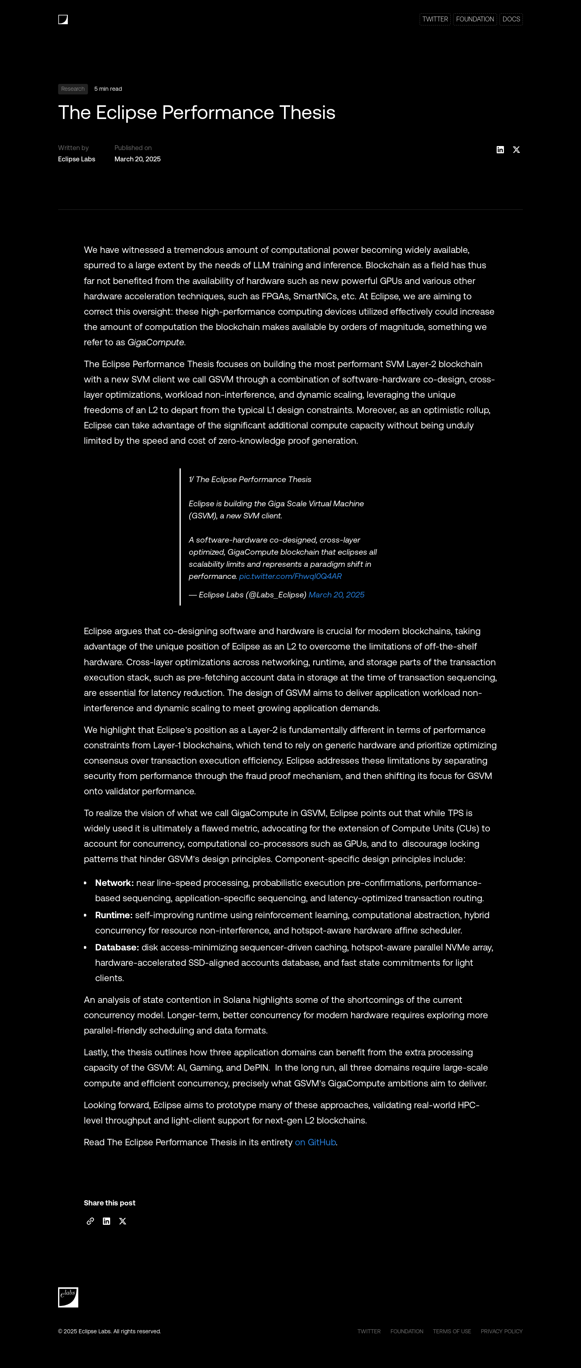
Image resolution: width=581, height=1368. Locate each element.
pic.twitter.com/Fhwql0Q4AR (290, 576)
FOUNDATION (475, 19)
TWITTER (435, 19)
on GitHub (315, 1142)
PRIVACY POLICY (502, 1331)
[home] (63, 20)
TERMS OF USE (452, 1331)
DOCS (511, 19)
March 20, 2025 (336, 594)
